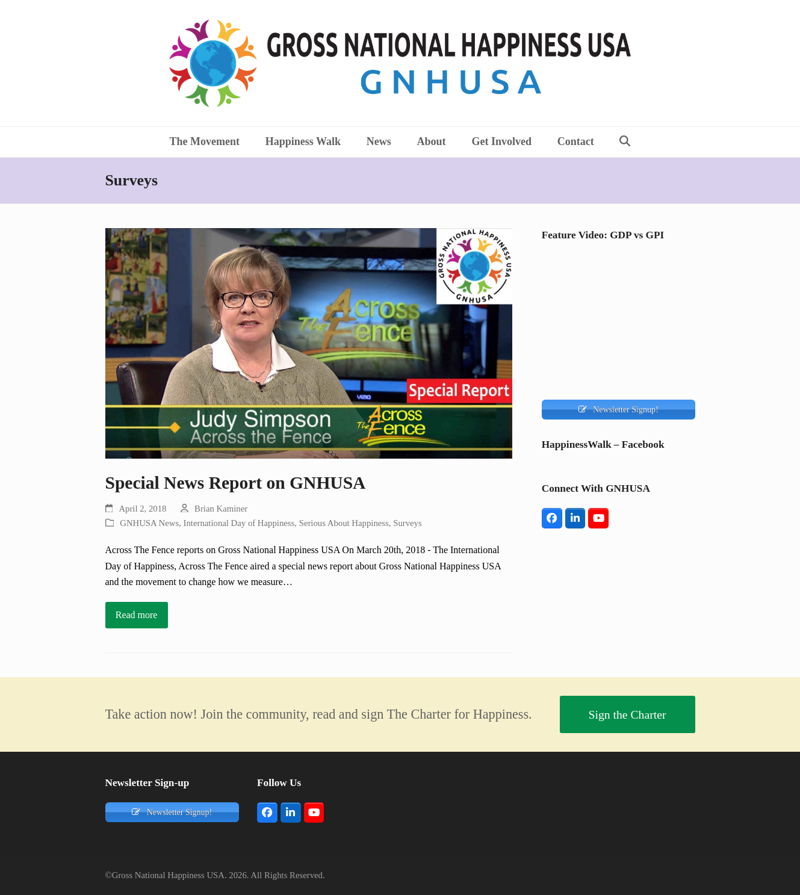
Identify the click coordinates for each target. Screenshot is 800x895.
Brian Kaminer (220, 508)
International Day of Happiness (239, 523)
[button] (625, 142)
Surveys (407, 523)
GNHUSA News (149, 523)
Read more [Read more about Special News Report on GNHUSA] (137, 615)
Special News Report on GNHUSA (235, 482)
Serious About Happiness (344, 523)
